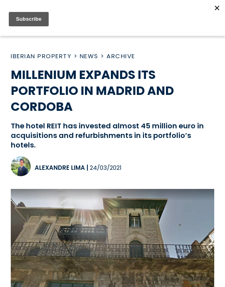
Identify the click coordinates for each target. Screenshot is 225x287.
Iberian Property (41, 56)
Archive (121, 56)
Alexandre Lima (60, 167)
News (89, 56)
